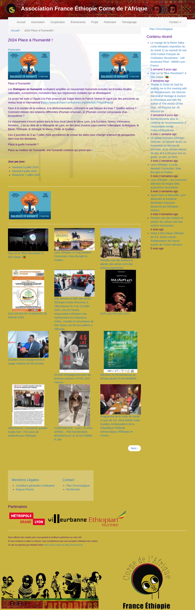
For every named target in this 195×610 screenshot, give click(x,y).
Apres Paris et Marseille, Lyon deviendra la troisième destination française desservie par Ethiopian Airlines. (168, 203)
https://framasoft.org (74, 545)
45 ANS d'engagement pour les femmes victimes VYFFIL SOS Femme (72, 378)
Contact (175, 22)
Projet (94, 22)
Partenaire (110, 22)
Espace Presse (25, 489)
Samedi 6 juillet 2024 (24, 171)
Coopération (57, 22)
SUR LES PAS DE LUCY (115, 313)
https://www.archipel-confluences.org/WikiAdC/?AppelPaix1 (77, 102)
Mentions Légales (25, 480)
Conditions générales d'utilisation (35, 485)
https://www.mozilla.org (54, 545)
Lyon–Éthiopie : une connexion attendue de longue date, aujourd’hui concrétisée (169, 183)
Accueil (21, 22)
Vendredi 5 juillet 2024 (25, 167)
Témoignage (129, 22)
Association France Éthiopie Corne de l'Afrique (84, 8)
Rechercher (73, 489)
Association (38, 22)
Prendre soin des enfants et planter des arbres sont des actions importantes (116, 264)
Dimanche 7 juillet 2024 (26, 174)
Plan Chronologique (161, 28)
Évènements (78, 22)
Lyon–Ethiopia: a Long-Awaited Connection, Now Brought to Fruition (72, 256)
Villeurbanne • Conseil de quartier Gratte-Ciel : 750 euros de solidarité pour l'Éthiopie (28, 432)
